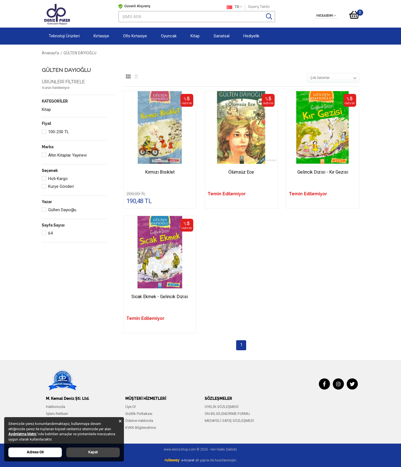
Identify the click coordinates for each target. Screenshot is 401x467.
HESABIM (326, 15)
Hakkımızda (55, 407)
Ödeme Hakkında (139, 421)
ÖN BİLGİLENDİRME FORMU (227, 414)
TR (234, 7)
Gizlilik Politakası (138, 414)
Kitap (195, 35)
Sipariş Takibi (259, 6)
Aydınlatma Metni (22, 434)
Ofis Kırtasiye (135, 35)
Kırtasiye (101, 35)
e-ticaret (187, 460)
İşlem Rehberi (57, 414)
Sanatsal (221, 35)
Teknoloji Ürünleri (64, 35)
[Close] (120, 421)
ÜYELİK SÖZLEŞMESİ (222, 407)
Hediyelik (251, 35)
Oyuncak (169, 35)
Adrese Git (35, 452)
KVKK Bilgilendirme (140, 427)
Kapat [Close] (93, 452)
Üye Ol (130, 407)
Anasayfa (50, 53)
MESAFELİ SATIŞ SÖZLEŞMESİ (229, 421)
